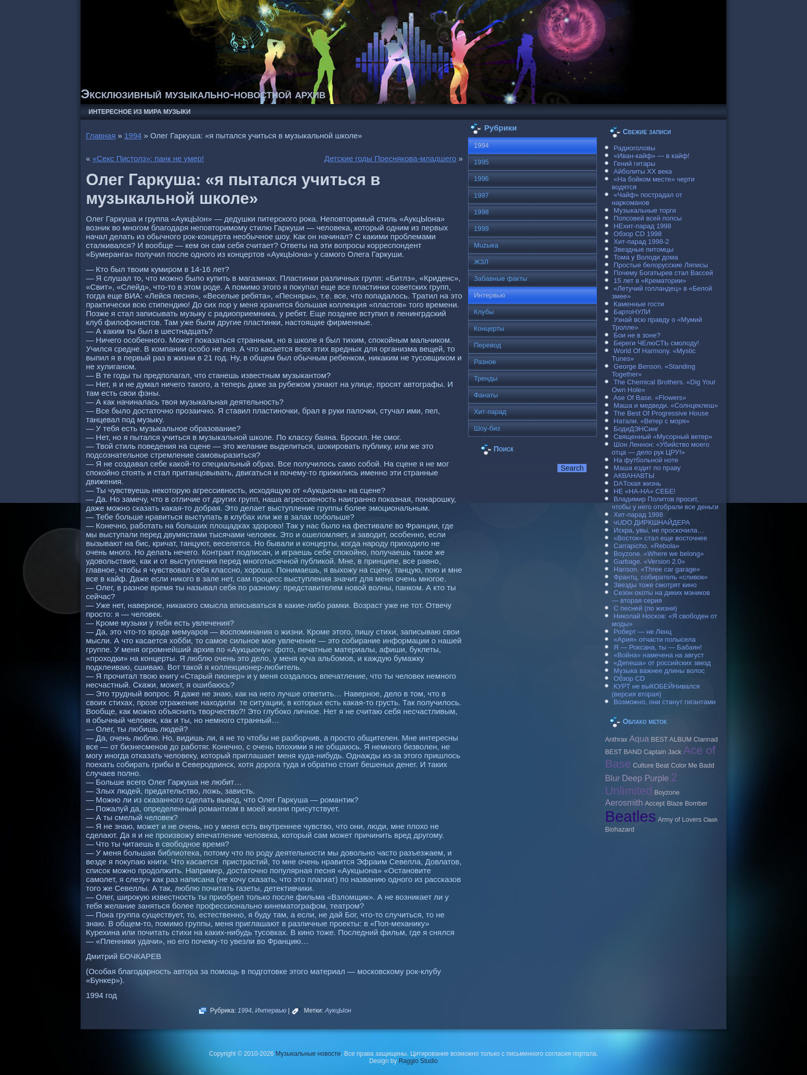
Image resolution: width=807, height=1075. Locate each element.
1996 (481, 179)
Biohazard (619, 829)
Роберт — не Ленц (642, 632)
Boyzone (667, 792)
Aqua (639, 738)
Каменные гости (639, 304)
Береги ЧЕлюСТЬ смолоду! (656, 343)
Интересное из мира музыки (139, 111)
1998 (481, 212)
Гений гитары (634, 163)
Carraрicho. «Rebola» (646, 546)
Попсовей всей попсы (648, 218)
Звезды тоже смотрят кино (655, 585)
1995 (481, 162)
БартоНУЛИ (632, 312)
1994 (132, 135)
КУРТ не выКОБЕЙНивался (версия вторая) (655, 690)
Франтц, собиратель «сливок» (661, 577)
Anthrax (616, 739)
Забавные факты (500, 278)
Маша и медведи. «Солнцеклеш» (666, 405)
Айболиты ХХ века (643, 171)
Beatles (630, 816)
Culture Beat (651, 765)
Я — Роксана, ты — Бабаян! (658, 647)
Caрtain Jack (662, 752)
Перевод (487, 345)
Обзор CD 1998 (637, 234)
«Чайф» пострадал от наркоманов (646, 198)
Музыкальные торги (645, 210)
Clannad (706, 739)
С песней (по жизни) (645, 608)
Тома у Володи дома (646, 257)
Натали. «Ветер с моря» (651, 421)
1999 (481, 228)
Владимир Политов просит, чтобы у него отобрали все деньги (664, 503)
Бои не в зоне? (637, 335)
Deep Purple (645, 778)
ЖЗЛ (481, 262)
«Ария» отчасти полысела (655, 639)
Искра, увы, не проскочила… (659, 530)
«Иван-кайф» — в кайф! (651, 156)
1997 (481, 195)
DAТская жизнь (637, 483)
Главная (100, 135)
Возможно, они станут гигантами (664, 702)
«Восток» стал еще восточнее (660, 538)
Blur (612, 778)
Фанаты (486, 395)
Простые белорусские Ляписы (661, 265)
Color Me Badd (692, 765)
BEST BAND (623, 752)
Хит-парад (490, 412)
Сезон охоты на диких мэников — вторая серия (660, 596)
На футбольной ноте (646, 460)
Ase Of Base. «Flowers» (649, 397)
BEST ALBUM (671, 739)
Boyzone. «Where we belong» (659, 554)
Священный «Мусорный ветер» (663, 437)
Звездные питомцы (643, 249)
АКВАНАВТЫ (634, 476)
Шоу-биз (487, 428)
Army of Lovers (679, 819)
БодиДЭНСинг (636, 429)
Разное (485, 362)
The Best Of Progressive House (661, 413)
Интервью (271, 1010)
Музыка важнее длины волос (659, 671)
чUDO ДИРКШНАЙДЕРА (652, 522)
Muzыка (486, 245)
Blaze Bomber (687, 803)
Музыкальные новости (308, 1053)
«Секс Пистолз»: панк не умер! (148, 158)
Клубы (484, 312)
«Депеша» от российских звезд (662, 663)
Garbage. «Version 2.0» (649, 561)
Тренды (486, 378)
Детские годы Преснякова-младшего (390, 158)
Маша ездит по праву (647, 468)
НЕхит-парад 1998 (642, 226)
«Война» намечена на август (659, 655)
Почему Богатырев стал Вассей (663, 273)
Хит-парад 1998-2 (641, 241)
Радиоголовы (634, 148)
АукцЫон (338, 1010)
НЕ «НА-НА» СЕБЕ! (644, 491)
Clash (711, 820)
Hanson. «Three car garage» (657, 569)
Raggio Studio (418, 1061)
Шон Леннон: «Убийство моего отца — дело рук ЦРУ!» (660, 448)
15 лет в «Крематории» (650, 280)
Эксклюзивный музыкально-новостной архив (203, 94)
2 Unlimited (641, 784)
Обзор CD (629, 678)
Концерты (489, 328)
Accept (655, 803)
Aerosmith (624, 802)
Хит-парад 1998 (638, 515)
